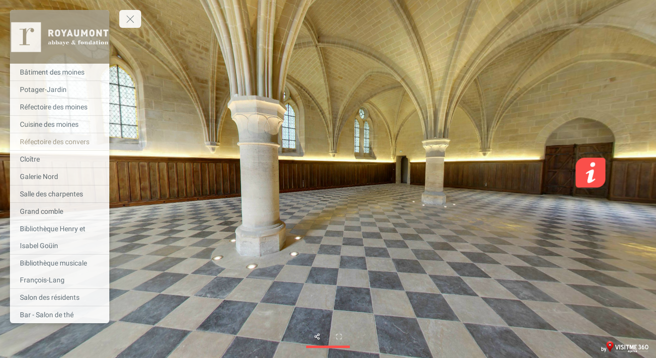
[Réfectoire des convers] (59, 141)
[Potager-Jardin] (59, 89)
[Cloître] (59, 159)
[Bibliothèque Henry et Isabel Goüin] (59, 237)
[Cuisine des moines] (59, 124)
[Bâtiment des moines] (59, 72)
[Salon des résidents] (59, 297)
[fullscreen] (339, 337)
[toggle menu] (130, 19)
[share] (317, 337)
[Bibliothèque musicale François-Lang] (59, 271)
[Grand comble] (59, 211)
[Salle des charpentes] (59, 193)
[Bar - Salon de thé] (59, 314)
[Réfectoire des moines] (59, 106)
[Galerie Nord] (59, 176)
